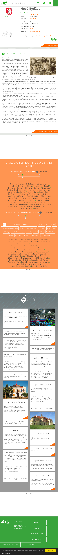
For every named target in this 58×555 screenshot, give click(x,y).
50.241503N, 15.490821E (36, 20)
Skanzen (52, 224)
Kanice (29, 192)
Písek (40, 198)
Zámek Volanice (42, 252)
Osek (28, 198)
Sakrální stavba (46, 235)
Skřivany (47, 200)
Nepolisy (49, 196)
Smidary (33, 202)
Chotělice (10, 190)
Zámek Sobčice (28, 256)
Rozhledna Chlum (14, 262)
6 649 (31, 28)
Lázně (42, 232)
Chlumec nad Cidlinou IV (32, 188)
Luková (8, 196)
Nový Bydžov (30, 8)
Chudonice (16, 36)
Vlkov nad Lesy (12, 206)
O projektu (36, 522)
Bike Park (10, 235)
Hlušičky (31, 190)
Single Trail (18, 235)
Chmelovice (46, 188)
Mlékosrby (34, 196)
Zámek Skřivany (12, 242)
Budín (32, 184)
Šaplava (21, 200)
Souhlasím (50, 550)
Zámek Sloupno (14, 240)
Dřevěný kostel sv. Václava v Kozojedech (22, 252)
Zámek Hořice (13, 260)
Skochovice (29, 36)
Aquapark (25, 224)
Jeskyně (36, 232)
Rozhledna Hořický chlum (39, 260)
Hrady (48, 228)
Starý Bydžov (23, 204)
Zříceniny (6, 232)
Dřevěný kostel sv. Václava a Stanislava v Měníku (34, 242)
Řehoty (15, 200)
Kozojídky (11, 194)
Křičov (23, 194)
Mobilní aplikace (36, 539)
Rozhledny (42, 228)
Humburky (46, 190)
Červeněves (12, 186)
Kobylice (35, 192)
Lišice (33, 194)
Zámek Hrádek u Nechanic (28, 254)
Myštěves (42, 196)
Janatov (10, 192)
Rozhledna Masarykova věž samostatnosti (35, 262)
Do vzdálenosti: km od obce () (21, 212)
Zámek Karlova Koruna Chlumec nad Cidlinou (28, 250)
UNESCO (33, 224)
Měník (28, 196)
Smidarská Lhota (23, 202)
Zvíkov (36, 208)
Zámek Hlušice (35, 244)
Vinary (49, 204)
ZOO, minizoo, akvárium (14, 224)
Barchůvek (25, 184)
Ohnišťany (22, 198)
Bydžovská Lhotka (41, 184)
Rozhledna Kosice (23, 244)
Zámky (55, 228)
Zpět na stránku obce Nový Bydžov (48, 131)
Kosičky (47, 192)
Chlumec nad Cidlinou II (15, 188)
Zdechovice (29, 208)
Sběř (26, 200)
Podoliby (46, 198)
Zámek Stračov (13, 254)
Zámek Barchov (41, 246)
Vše (4, 224)
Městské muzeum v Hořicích (29, 258)
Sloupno (13, 202)
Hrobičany (38, 190)
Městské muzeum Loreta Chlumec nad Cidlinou (28, 248)
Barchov (18, 184)
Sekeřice (32, 200)
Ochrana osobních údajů (10, 545)
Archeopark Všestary (35, 264)
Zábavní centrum (35, 235)
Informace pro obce (36, 534)
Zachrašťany (37, 206)
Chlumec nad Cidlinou (24, 186)
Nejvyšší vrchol (50, 232)
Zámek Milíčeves (13, 258)
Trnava (36, 204)
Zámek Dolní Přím (41, 256)
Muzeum (26, 235)
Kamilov (23, 192)
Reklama (36, 528)
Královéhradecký (34, 15)
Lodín (38, 194)
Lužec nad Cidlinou (18, 196)
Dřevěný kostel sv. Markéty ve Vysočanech (34, 240)
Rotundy (29, 232)
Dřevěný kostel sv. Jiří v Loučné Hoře (23, 246)
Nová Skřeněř (23, 36)
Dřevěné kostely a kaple (18, 232)
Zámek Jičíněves (24, 260)
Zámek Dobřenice (16, 256)
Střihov (30, 204)
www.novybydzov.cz (35, 31)
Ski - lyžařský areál (43, 224)
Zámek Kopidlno (21, 264)
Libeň (28, 194)
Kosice (41, 192)
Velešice (42, 204)
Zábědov (47, 36)
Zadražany (46, 206)
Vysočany (42, 36)
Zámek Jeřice (44, 258)
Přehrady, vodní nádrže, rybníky (9, 228)
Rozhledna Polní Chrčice (39, 266)
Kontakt (31, 545)
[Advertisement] (29, 147)
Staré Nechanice (11, 204)
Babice (12, 184)
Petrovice (35, 198)
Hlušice (24, 190)
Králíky (17, 194)
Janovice (16, 192)
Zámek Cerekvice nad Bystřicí (20, 266)
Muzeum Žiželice (43, 254)
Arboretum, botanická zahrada (28, 228)
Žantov (52, 36)
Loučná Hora (45, 194)
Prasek (9, 200)
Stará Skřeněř (36, 36)
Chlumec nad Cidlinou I (41, 186)
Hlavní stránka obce (52, 45)
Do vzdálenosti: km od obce (23, 171)
